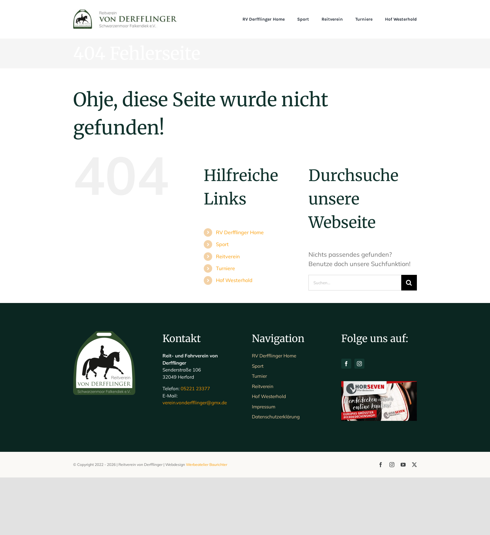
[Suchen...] (354, 282)
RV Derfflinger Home (240, 232)
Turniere (225, 268)
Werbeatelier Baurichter (206, 522)
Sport (222, 244)
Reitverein (228, 256)
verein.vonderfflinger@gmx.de (194, 460)
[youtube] (403, 522)
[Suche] (409, 282)
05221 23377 (195, 446)
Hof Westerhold (234, 280)
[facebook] (346, 421)
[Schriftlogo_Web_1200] (125, 12)
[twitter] (414, 522)
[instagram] (359, 421)
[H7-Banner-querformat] (379, 442)
